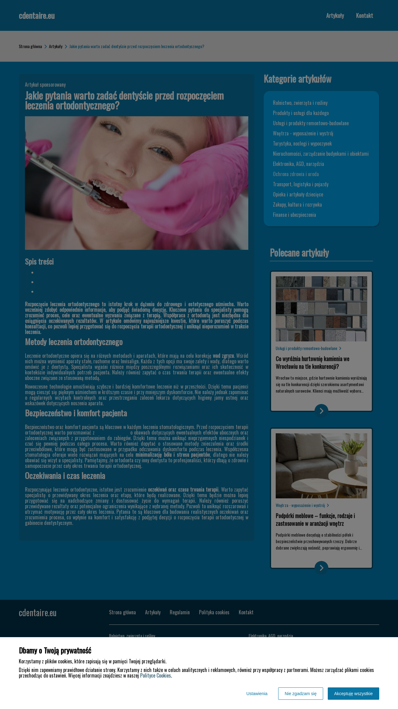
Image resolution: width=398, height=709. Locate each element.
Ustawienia (256, 693)
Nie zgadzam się (301, 693)
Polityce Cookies (155, 675)
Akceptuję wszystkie (353, 693)
